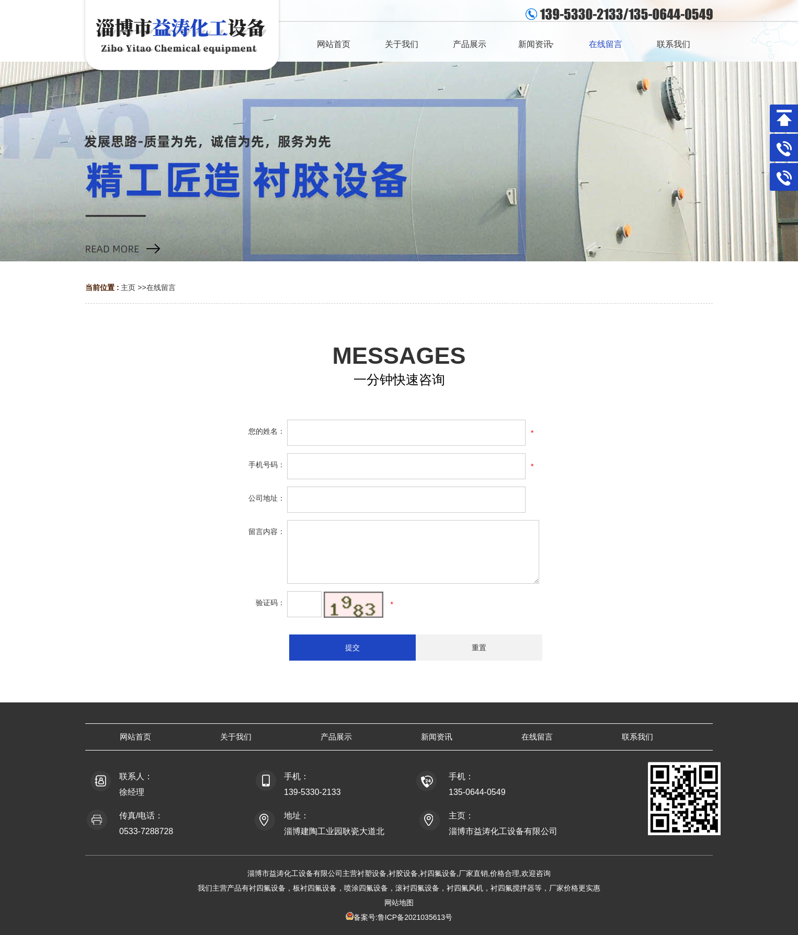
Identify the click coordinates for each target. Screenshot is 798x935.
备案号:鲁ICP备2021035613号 (403, 917)
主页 (128, 287)
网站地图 (399, 902)
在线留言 (161, 287)
